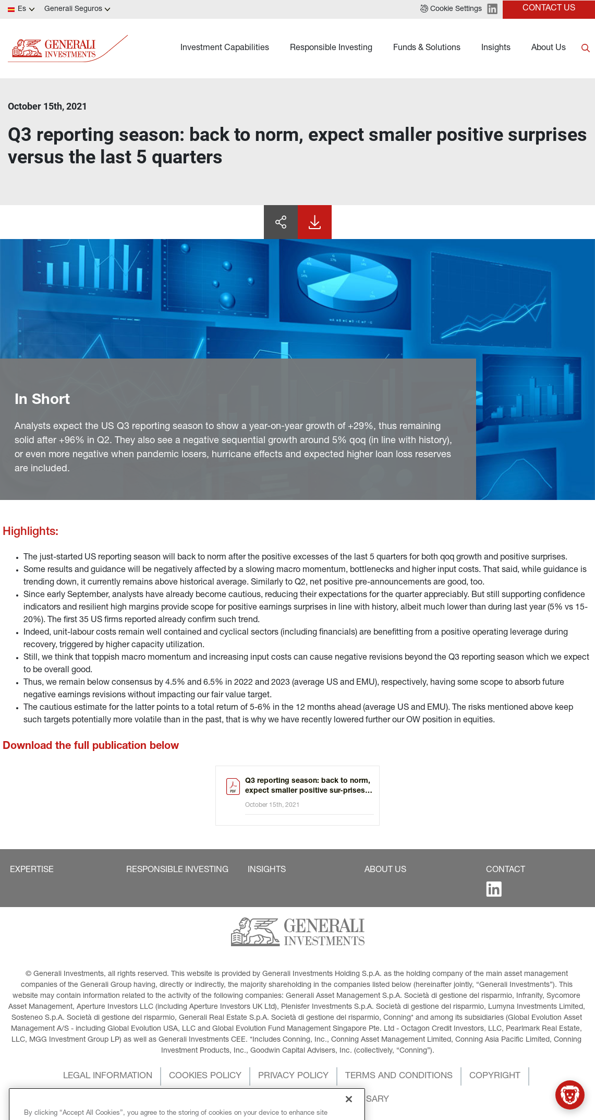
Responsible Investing (331, 48)
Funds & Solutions (426, 48)
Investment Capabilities (224, 48)
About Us (548, 48)
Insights (496, 48)
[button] (451, 9)
